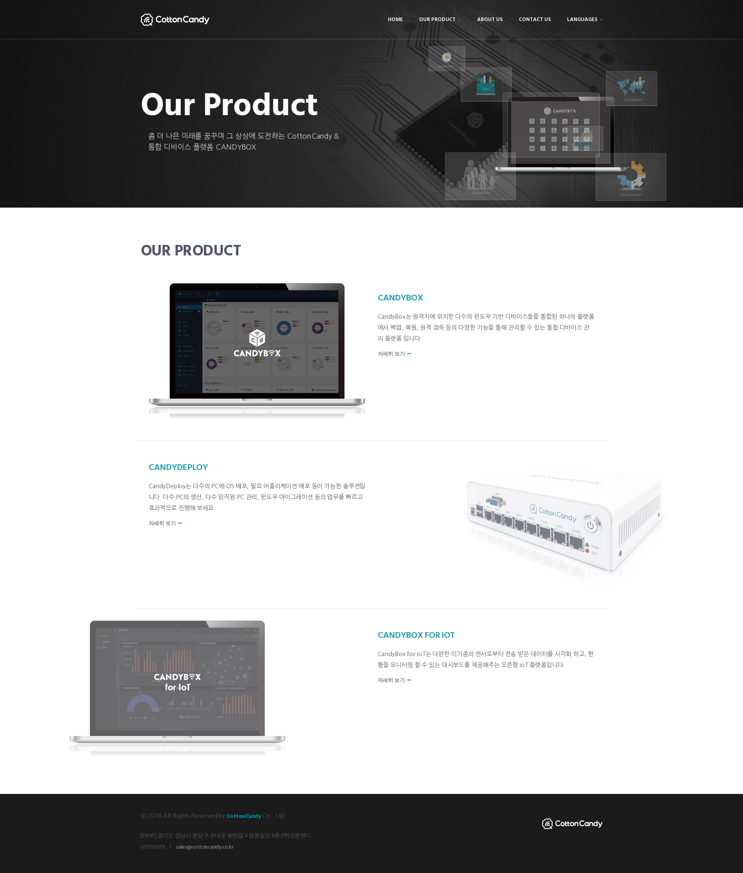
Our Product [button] (440, 19)
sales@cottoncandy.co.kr (205, 847)
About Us (490, 19)
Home (395, 19)
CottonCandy (244, 816)
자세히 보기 (391, 354)
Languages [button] (585, 19)
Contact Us (535, 19)
